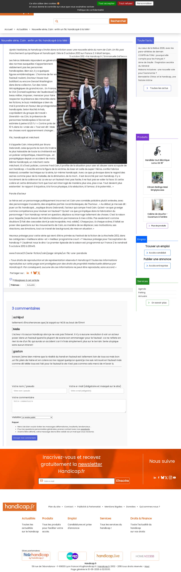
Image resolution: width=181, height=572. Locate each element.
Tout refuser (126, 3)
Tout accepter (106, 3)
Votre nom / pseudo (23, 386)
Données (131, 506)
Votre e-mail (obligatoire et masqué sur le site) (95, 386)
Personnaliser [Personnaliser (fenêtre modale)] (144, 3)
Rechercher (118, 21)
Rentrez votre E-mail (26, 481)
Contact (68, 506)
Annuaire (142, 296)
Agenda (142, 288)
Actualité (31, 285)
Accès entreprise (157, 265)
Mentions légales (113, 506)
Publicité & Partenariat (89, 506)
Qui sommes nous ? (149, 506)
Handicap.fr (104, 566)
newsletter (90, 464)
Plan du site (54, 506)
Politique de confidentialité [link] (90, 10)
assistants (85, 429)
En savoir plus (157, 302)
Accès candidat (156, 253)
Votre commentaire (23, 397)
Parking (141, 292)
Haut (147, 566)
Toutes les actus (157, 88)
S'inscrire (122, 481)
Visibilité (16, 417)
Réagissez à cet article (26, 280)
